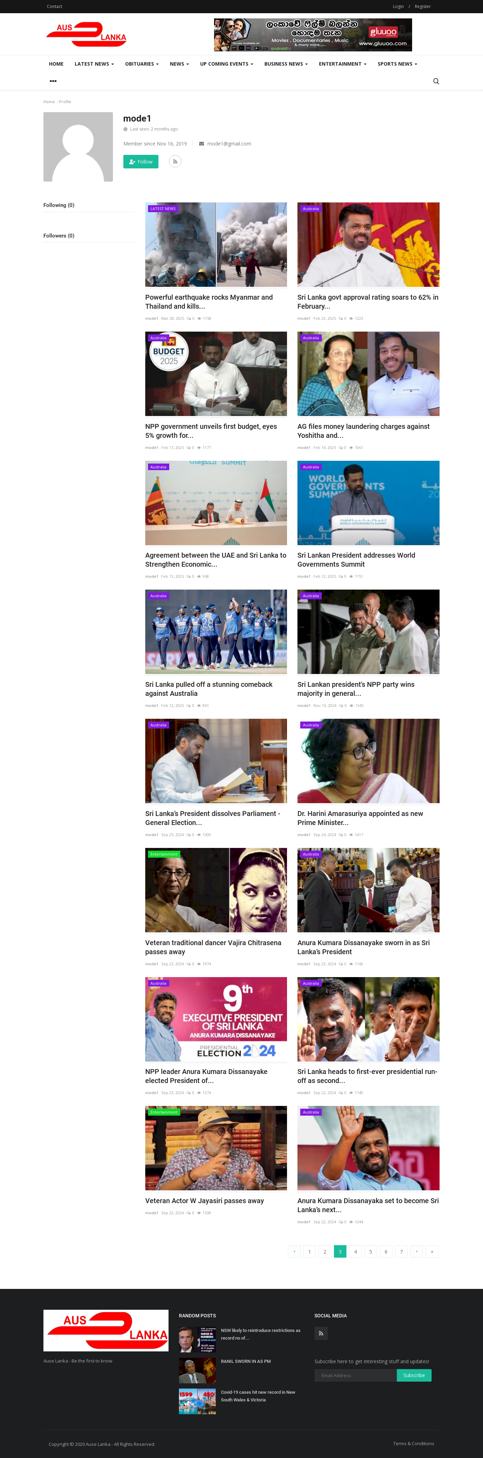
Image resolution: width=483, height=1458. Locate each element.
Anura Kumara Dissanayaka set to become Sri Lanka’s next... (368, 1205)
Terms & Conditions (413, 1443)
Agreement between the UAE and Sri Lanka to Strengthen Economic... (215, 559)
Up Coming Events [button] (226, 63)
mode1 (151, 318)
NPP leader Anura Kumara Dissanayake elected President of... (206, 1076)
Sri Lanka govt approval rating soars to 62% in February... (368, 301)
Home (56, 63)
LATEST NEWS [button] (94, 63)
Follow (141, 161)
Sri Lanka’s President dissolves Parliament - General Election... (212, 818)
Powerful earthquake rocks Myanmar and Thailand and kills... (209, 301)
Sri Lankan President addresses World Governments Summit (356, 559)
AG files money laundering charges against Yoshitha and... (363, 431)
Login (398, 6)
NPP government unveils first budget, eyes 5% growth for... (211, 431)
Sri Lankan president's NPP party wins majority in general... (356, 689)
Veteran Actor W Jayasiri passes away (204, 1201)
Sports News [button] (397, 63)
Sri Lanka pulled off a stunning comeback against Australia (208, 689)
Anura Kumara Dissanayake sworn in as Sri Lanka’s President (363, 947)
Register (423, 6)
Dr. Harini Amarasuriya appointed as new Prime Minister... (360, 818)
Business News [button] (286, 63)
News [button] (179, 63)
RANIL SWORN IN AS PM (246, 1361)
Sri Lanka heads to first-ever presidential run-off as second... (367, 1076)
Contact (54, 6)
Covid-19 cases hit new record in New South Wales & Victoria (258, 1396)
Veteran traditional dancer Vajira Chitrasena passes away (213, 947)
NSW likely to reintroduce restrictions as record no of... (261, 1334)
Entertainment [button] (343, 63)
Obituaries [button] (142, 63)
